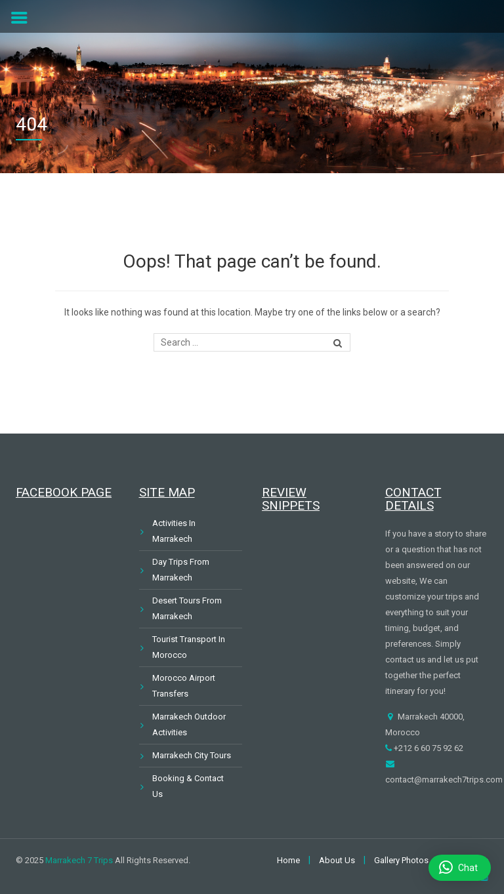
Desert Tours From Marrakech (187, 608)
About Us (337, 860)
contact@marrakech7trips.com (444, 779)
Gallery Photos (401, 860)
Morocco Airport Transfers (183, 686)
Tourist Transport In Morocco (188, 647)
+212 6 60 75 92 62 (427, 748)
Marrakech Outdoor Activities (189, 724)
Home (288, 860)
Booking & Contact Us (188, 786)
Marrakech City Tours (191, 755)
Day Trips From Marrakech (180, 569)
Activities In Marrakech (174, 531)
